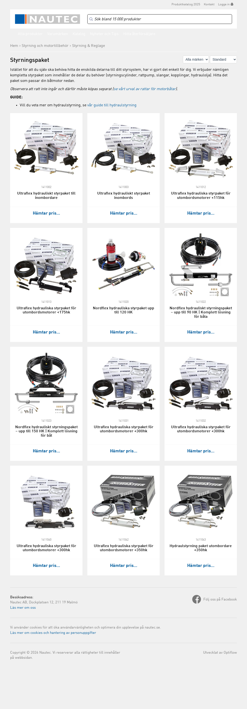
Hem (14, 46)
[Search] (159, 19)
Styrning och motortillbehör (45, 46)
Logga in (224, 4)
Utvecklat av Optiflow (220, 653)
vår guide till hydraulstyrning (112, 105)
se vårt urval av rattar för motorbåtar (145, 89)
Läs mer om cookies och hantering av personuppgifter (53, 633)
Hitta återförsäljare (139, 34)
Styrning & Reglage (88, 46)
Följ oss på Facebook (220, 599)
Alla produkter (30, 34)
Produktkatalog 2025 (186, 4)
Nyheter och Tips (104, 34)
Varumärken (57, 34)
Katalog (79, 34)
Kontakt (209, 4)
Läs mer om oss (23, 608)
